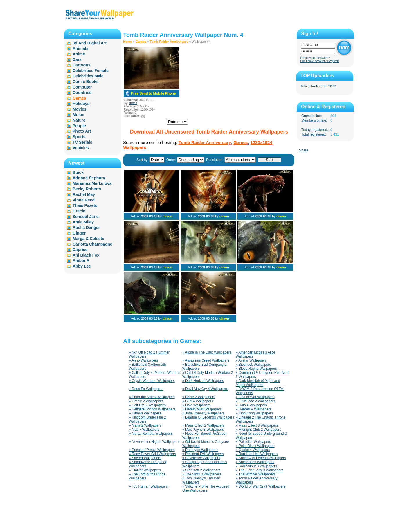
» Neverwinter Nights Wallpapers (154, 442)
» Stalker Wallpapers (145, 470)
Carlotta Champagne (92, 244)
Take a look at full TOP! (318, 86)
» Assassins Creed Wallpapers (205, 360)
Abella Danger (86, 227)
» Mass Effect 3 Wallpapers (257, 425)
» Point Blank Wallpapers (255, 446)
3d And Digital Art (90, 43)
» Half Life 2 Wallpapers (147, 405)
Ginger (79, 233)
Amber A (81, 260)
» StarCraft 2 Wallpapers (201, 470)
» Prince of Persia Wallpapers (152, 450)
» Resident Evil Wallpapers (203, 454)
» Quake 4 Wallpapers (253, 450)
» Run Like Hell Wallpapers (257, 454)
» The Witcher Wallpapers (255, 474)
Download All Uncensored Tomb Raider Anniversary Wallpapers (209, 132)
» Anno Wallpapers (143, 360)
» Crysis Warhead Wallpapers (152, 381)
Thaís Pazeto (85, 205)
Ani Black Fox (86, 255)
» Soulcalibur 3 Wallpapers (256, 466)
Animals (80, 48)
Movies (79, 109)
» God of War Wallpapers (255, 397)
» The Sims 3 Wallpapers (201, 474)
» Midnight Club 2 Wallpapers (258, 430)
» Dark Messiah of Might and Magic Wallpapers (258, 383)
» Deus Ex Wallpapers (146, 389)
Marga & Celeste (88, 238)
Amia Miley (83, 222)
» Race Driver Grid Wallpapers (152, 454)
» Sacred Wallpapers (145, 458)
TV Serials (82, 142)
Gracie (79, 211)
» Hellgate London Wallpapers (152, 409)
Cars (77, 59)
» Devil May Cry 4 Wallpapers (205, 389)
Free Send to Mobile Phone (153, 93)
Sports (79, 136)
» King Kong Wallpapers (254, 413)
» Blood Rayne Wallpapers (256, 369)
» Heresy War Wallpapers (202, 409)
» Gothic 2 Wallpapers (146, 401)
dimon (133, 103)
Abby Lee (82, 266)
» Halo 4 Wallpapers (251, 405)
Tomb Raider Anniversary (169, 41)
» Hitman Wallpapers (145, 413)
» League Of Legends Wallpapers (208, 417)
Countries (82, 92)
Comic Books (85, 81)
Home (127, 41)
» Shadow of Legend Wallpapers (261, 458)
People (79, 125)
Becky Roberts (87, 189)
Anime (79, 54)
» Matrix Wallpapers (144, 430)
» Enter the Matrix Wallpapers (152, 397)
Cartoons (81, 65)
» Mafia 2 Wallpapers (145, 425)
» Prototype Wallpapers (200, 450)
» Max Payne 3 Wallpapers (203, 430)
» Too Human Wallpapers (148, 486)
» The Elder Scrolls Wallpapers (259, 470)
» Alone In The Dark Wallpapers (206, 352)
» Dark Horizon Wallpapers (203, 381)
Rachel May (84, 194)
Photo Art (82, 131)
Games (141, 41)
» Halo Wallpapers (196, 405)
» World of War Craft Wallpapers (261, 486)
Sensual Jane (86, 216)
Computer (82, 87)
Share (303, 150)
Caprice (80, 249)
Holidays (81, 103)
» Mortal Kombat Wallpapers (151, 434)
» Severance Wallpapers (201, 458)
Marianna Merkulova (92, 183)
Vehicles (81, 147)
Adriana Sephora (89, 178)
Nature (79, 120)
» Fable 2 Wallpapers (198, 397)
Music (78, 114)
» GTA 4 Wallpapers (197, 401)
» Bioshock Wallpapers (253, 364)
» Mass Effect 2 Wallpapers (203, 425)
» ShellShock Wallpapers (255, 462)
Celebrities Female (91, 70)
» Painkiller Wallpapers (253, 442)
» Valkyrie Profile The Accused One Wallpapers (205, 488)
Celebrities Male (88, 76)
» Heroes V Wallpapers (253, 409)
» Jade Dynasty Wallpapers (203, 413)
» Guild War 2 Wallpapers (255, 401)
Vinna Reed (84, 200)
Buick (78, 172)
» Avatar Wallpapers (251, 360)
